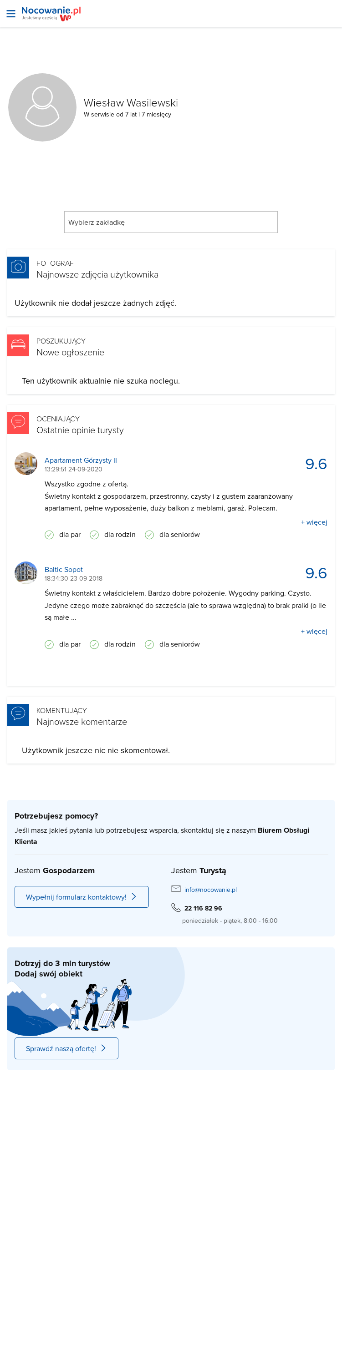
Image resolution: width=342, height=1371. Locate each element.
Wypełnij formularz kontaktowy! (82, 897)
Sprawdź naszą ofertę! (66, 1048)
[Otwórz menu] (11, 14)
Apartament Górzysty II (81, 460)
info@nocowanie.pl (210, 889)
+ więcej (314, 522)
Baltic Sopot (64, 569)
